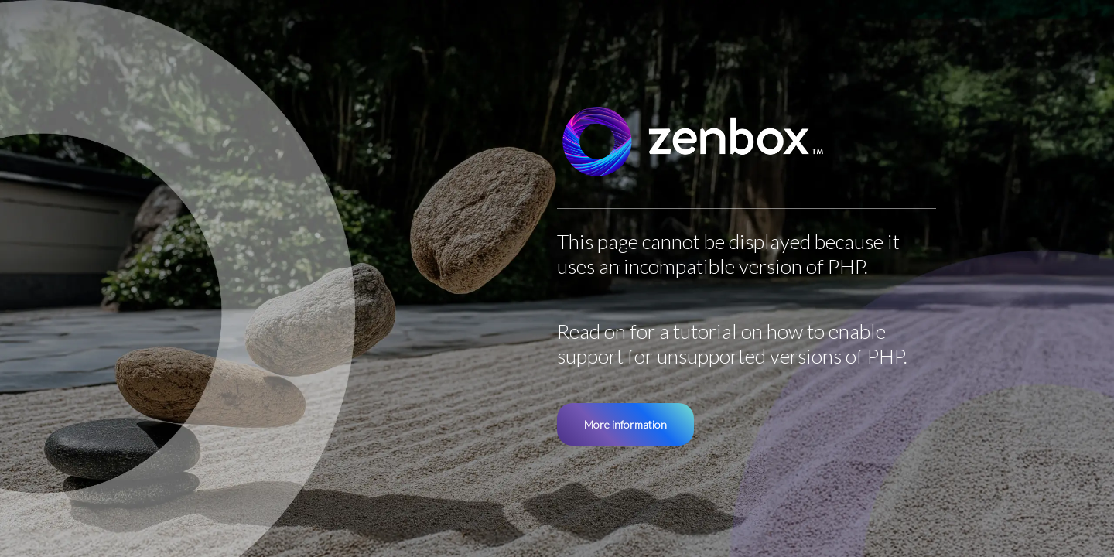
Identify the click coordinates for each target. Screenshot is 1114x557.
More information (625, 424)
